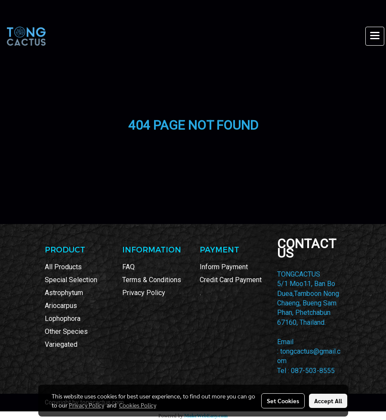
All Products (63, 267)
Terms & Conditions (151, 280)
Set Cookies (283, 400)
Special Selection (71, 280)
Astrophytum (64, 293)
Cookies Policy (137, 405)
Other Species (66, 331)
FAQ (128, 267)
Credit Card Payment (231, 280)
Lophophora (62, 318)
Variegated (61, 344)
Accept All (328, 400)
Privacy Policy (143, 293)
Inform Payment (224, 267)
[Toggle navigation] (374, 36)
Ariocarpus (61, 306)
